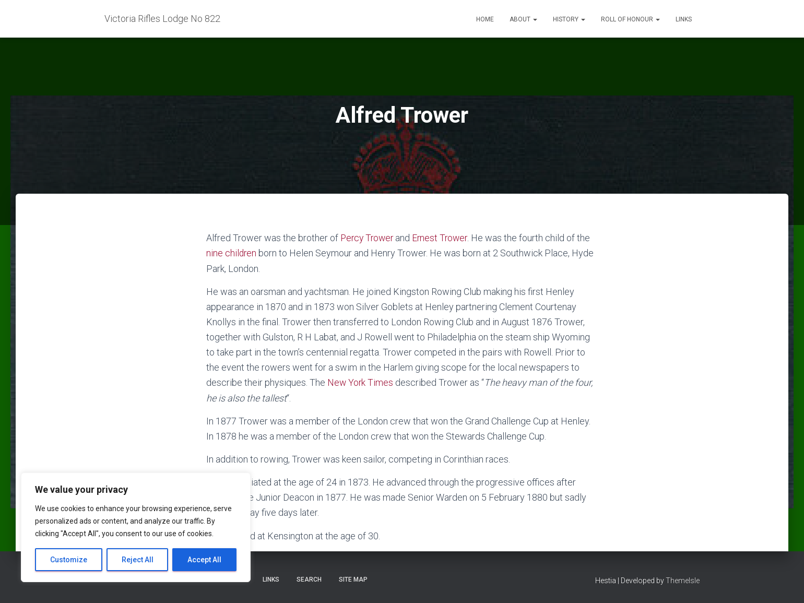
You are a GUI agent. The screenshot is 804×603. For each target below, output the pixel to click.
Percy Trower (368, 237)
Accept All (204, 559)
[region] (136, 527)
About (523, 19)
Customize (68, 559)
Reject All (137, 559)
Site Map (353, 579)
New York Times (360, 382)
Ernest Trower (443, 237)
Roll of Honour (630, 19)
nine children (231, 252)
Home (485, 19)
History (569, 19)
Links (684, 19)
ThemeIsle (683, 580)
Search (309, 579)
